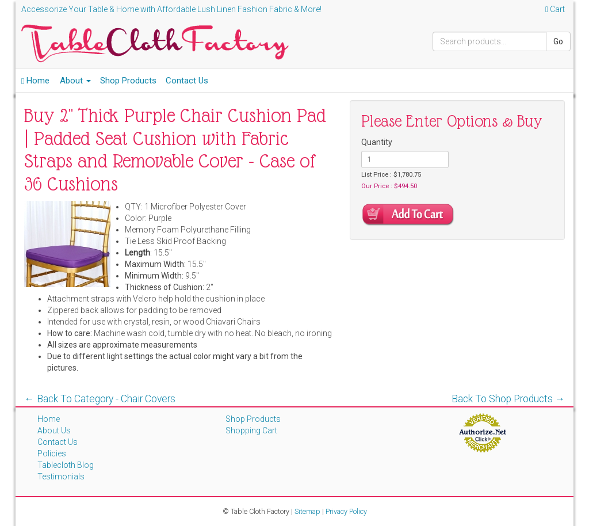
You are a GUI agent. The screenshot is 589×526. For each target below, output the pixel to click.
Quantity (376, 142)
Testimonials (61, 476)
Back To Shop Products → (508, 399)
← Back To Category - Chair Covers (99, 399)
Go (558, 41)
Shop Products (128, 80)
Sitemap (307, 511)
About (75, 80)
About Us (54, 430)
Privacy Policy (346, 511)
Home (35, 80)
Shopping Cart (251, 430)
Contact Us (187, 80)
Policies (51, 453)
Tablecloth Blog (65, 465)
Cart (555, 9)
